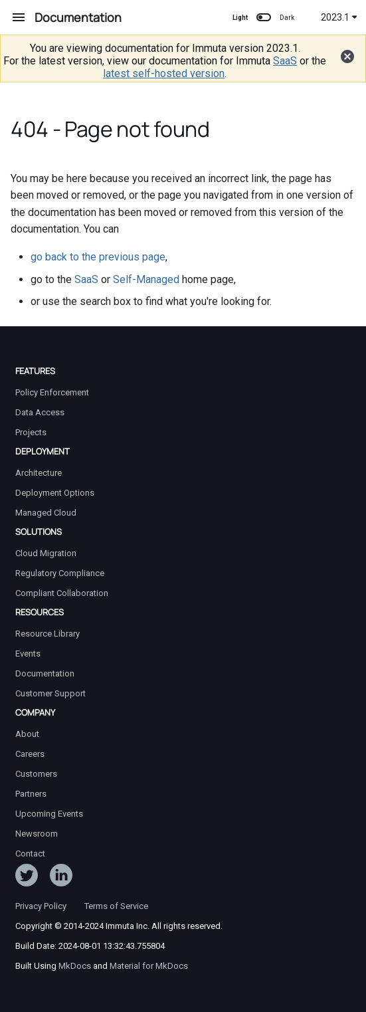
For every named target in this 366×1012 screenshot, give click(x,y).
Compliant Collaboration (61, 593)
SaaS (285, 60)
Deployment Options (54, 493)
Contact (30, 854)
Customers (36, 774)
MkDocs (74, 966)
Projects (30, 432)
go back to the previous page (98, 257)
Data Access (39, 412)
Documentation (44, 673)
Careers (30, 754)
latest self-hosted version (164, 73)
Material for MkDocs (149, 966)
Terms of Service (116, 906)
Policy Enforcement (52, 392)
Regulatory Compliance (59, 573)
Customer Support (50, 693)
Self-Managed (146, 279)
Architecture (38, 473)
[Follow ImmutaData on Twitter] (26, 878)
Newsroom (36, 834)
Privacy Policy (40, 906)
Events (28, 653)
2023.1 (339, 17)
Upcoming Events (49, 814)
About (27, 734)
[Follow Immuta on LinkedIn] (61, 878)
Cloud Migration (45, 553)
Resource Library (47, 634)
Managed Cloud (45, 513)
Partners (30, 794)
